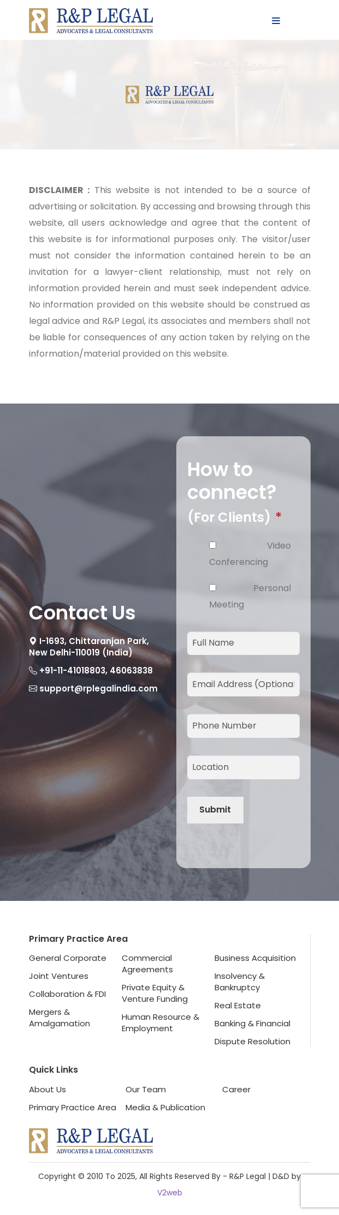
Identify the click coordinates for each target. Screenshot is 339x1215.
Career (236, 1089)
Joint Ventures (58, 976)
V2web (169, 1192)
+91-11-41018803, (73, 670)
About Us (47, 1089)
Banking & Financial (252, 1023)
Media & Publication (165, 1107)
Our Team (146, 1089)
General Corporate (67, 958)
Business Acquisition (255, 958)
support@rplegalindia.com (98, 688)
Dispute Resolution (252, 1041)
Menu (291, 21)
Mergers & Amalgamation (59, 1017)
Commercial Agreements (147, 963)
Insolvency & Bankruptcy (240, 981)
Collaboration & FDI (67, 994)
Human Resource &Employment (160, 1022)
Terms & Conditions (262, 1107)
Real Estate (238, 1005)
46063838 (131, 670)
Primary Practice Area (72, 1107)
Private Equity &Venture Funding (155, 993)
